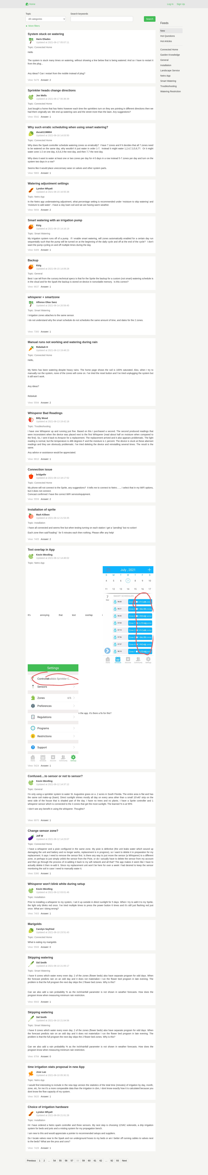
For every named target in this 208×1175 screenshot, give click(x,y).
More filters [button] (34, 26)
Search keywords (79, 13)
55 (60, 1160)
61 (95, 1160)
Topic (28, 13)
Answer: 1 (46, 116)
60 (89, 1160)
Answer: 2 (46, 80)
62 (101, 1160)
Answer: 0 (46, 947)
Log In (170, 4)
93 (117, 1160)
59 (83, 1160)
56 (66, 1160)
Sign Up (181, 4)
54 (54, 1160)
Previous (31, 1160)
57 (72, 1160)
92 (112, 1160)
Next (124, 1160)
